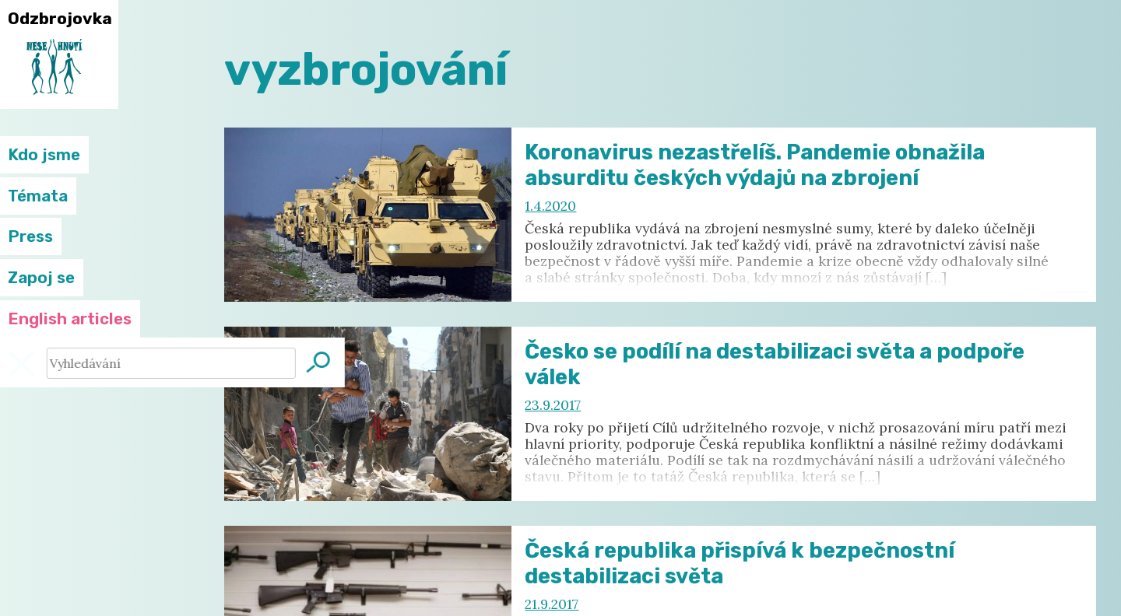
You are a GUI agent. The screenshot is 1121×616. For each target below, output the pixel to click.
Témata (38, 196)
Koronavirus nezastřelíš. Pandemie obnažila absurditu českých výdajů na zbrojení (755, 165)
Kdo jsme (44, 154)
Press (30, 236)
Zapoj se (41, 277)
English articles (70, 319)
